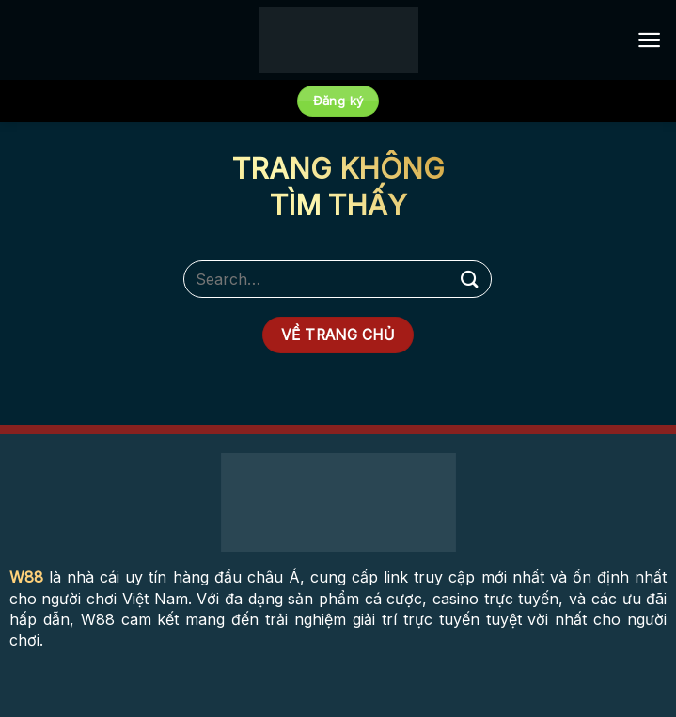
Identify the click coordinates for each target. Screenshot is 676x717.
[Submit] (470, 278)
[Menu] (649, 40)
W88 (26, 577)
